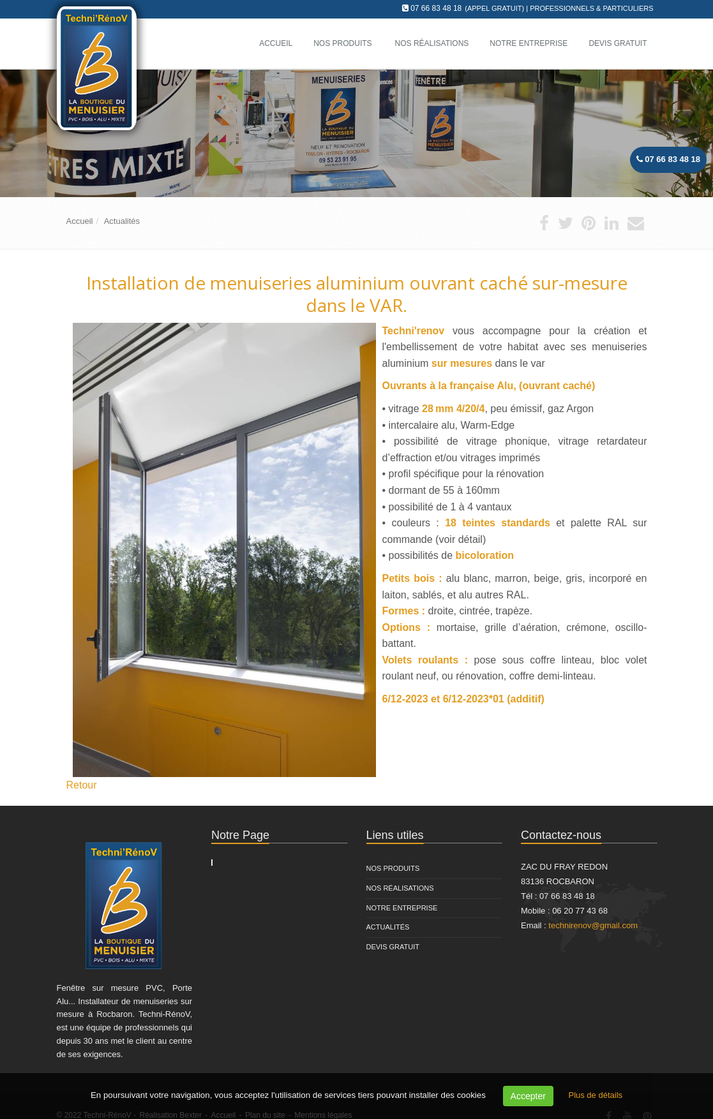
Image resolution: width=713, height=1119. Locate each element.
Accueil (79, 221)
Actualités (122, 221)
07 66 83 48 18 (436, 8)
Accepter (528, 1096)
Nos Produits (342, 43)
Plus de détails (595, 1095)
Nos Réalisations (400, 888)
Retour (81, 785)
